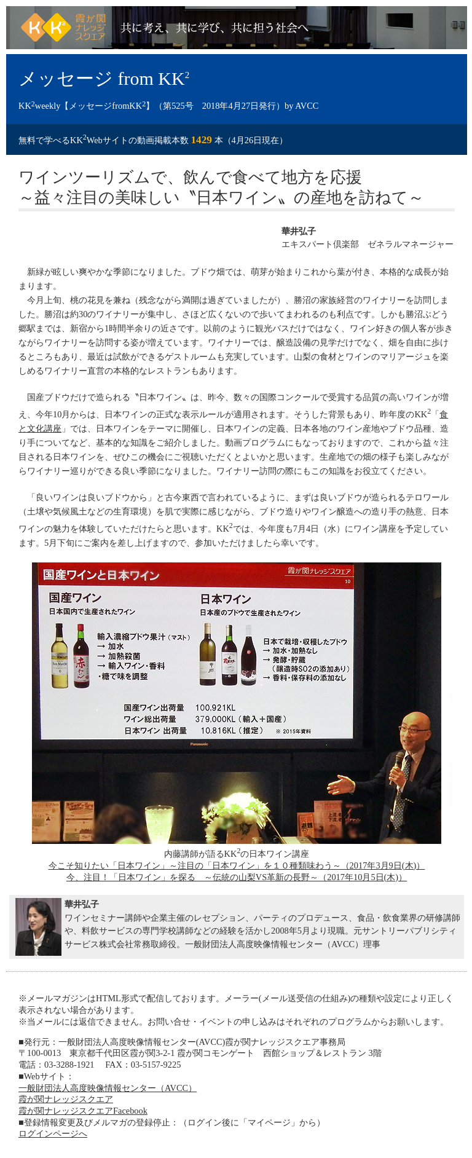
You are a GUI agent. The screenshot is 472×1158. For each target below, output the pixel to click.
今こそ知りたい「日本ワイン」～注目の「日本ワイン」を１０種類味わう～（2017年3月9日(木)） (237, 865)
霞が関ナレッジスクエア (65, 1099)
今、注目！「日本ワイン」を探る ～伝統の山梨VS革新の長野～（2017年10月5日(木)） (236, 877)
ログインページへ (52, 1133)
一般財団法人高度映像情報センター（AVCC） (107, 1088)
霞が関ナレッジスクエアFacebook (83, 1111)
